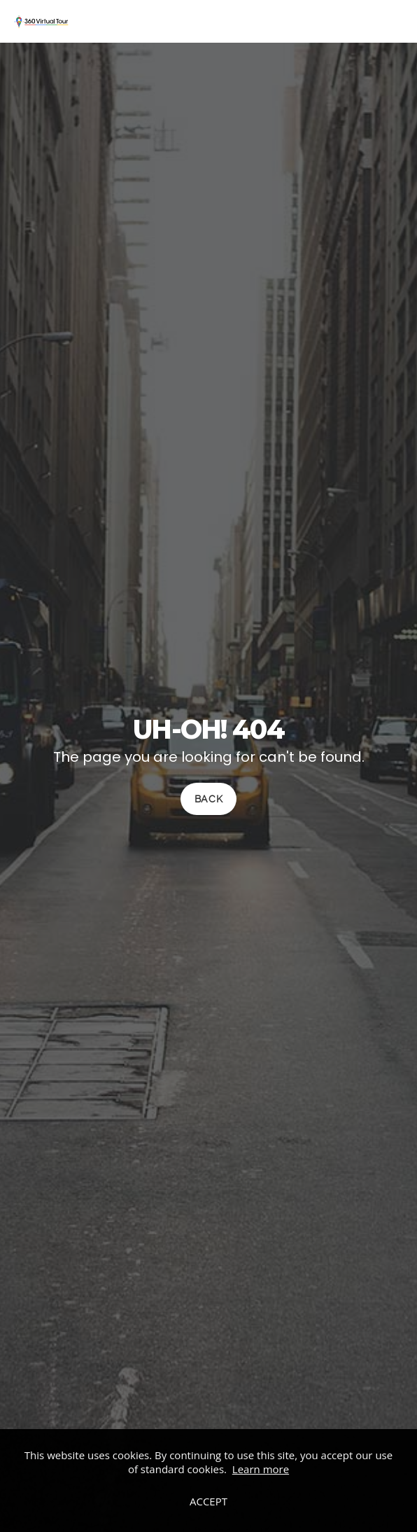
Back (209, 799)
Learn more (260, 1469)
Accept (208, 1501)
